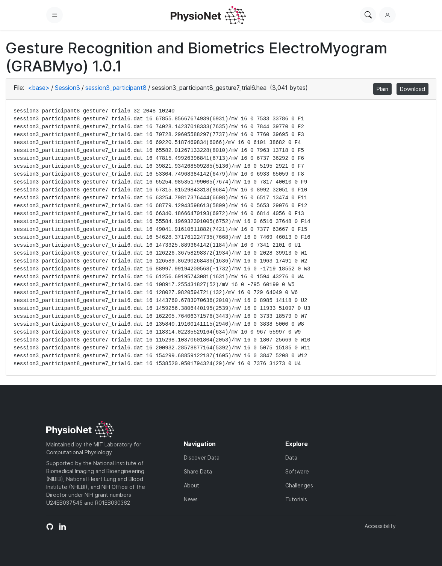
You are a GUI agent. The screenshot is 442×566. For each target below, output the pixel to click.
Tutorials (296, 499)
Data (291, 457)
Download (412, 89)
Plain (382, 89)
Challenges (299, 485)
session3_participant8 (116, 87)
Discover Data (201, 457)
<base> (39, 87)
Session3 (67, 87)
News (191, 499)
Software (297, 471)
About (191, 485)
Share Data (198, 471)
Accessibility (380, 526)
